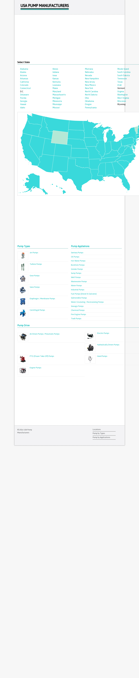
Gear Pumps (34, 276)
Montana (89, 69)
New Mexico (90, 85)
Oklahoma (89, 101)
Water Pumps (76, 285)
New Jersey (90, 82)
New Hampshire (92, 78)
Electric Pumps (103, 333)
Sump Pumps (76, 273)
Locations (97, 429)
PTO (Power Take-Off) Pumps (42, 356)
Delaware (24, 95)
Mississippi (57, 104)
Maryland (57, 91)
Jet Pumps (34, 253)
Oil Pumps (75, 257)
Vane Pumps (35, 287)
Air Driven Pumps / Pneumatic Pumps (44, 334)
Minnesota (57, 101)
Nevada (88, 75)
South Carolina (123, 72)
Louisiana (57, 85)
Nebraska (89, 72)
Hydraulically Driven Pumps (108, 345)
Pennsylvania (91, 107)
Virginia (120, 91)
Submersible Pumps (79, 298)
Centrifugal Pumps (37, 310)
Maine (55, 88)
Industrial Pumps (77, 290)
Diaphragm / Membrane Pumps (42, 298)
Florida (23, 98)
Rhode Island (123, 69)
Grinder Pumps (77, 269)
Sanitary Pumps (77, 253)
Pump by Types (99, 433)
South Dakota (123, 75)
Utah (119, 85)
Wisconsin (121, 101)
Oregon (88, 104)
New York (89, 88)
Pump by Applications (101, 437)
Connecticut (25, 88)
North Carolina (91, 91)
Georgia (23, 101)
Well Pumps (76, 277)
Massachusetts (59, 95)
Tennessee (122, 78)
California (24, 82)
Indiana (56, 72)
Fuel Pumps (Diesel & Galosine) (84, 294)
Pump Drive (23, 325)
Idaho (22, 107)
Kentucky (57, 82)
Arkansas (24, 78)
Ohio (87, 98)
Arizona (23, 75)
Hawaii (23, 104)
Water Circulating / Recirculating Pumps (87, 302)
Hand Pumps (102, 356)
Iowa (55, 75)
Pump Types (23, 246)
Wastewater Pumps (79, 281)
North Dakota (91, 95)
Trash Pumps (76, 318)
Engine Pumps (35, 368)
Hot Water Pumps (78, 261)
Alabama (24, 69)
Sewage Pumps (77, 306)
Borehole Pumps (77, 265)
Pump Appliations (80, 246)
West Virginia (123, 98)
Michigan (56, 98)
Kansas (56, 78)
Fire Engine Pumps (78, 314)
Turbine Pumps (36, 264)
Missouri (56, 107)
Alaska (23, 72)
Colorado (24, 85)
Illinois (55, 69)
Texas (120, 82)
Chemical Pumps (77, 310)
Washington (122, 95)
